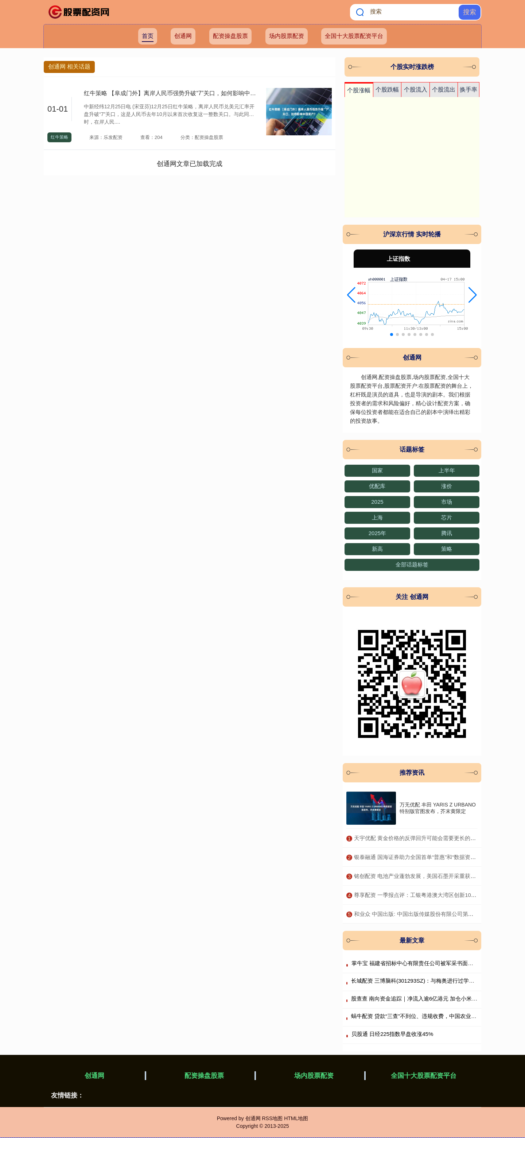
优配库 (377, 486)
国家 (377, 470)
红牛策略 (59, 137)
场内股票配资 (286, 36)
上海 (377, 517)
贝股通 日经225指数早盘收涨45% (392, 1034)
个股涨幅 (358, 90)
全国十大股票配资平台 (354, 36)
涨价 (446, 486)
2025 (377, 502)
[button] (351, 295)
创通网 (183, 36)
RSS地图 (272, 1118)
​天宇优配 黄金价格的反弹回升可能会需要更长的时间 (417, 838)
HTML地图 (296, 1118)
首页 (147, 36)
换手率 (468, 89)
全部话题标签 (412, 564)
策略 (446, 549)
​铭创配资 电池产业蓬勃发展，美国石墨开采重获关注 (417, 876)
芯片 (446, 517)
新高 (377, 549)
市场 (446, 502)
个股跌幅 (387, 89)
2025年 (377, 533)
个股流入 (415, 89)
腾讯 (446, 533)
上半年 (447, 470)
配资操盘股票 (230, 36)
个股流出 (443, 89)
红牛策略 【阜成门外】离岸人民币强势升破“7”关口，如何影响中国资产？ (178, 93)
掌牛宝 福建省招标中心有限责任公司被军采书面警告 (415, 963)
